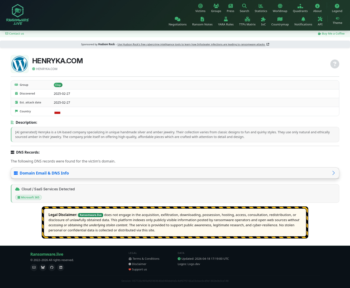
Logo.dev (194, 264)
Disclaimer (137, 264)
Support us (138, 269)
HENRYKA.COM (44, 69)
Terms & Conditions (144, 259)
